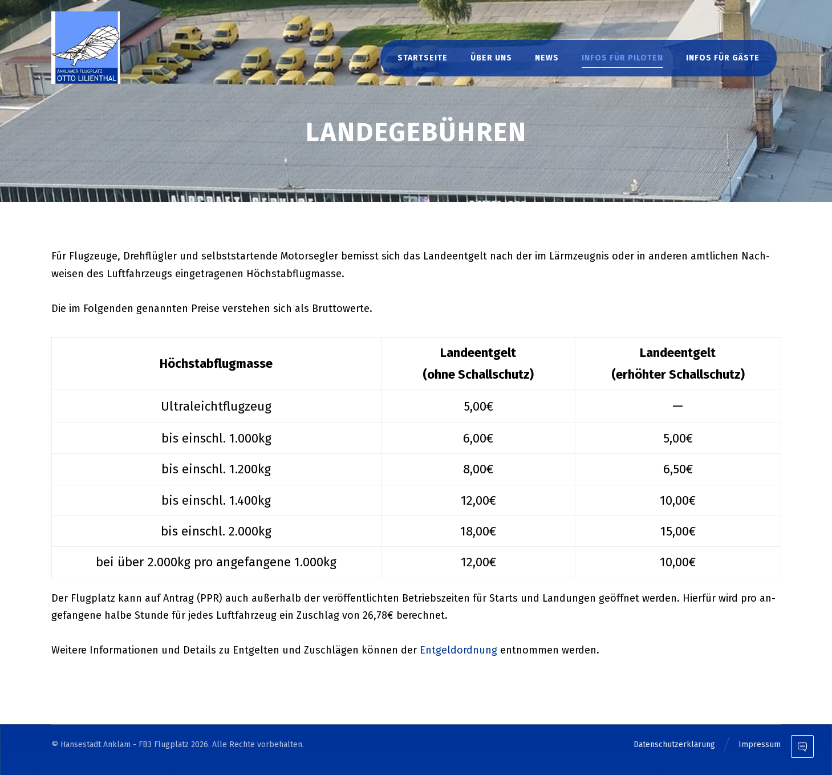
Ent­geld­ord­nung (458, 650)
